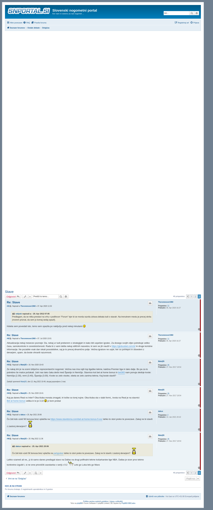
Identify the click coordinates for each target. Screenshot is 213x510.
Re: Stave (13, 302)
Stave (9, 292)
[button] (188, 296)
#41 (8, 306)
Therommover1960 (165, 302)
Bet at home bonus (16, 401)
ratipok (18, 314)
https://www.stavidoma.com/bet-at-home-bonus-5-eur (77, 419)
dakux (160, 411)
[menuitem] (26, 23)
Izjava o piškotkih (116, 501)
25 (168, 365)
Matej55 (161, 361)
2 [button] (195, 296)
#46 (8, 439)
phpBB (79, 503)
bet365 (121, 372)
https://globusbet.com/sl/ (123, 346)
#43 (8, 365)
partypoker (58, 453)
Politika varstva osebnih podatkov (95, 501)
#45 (8, 415)
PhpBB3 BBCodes (128, 503)
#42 (8, 338)
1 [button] (191, 296)
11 (168, 306)
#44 (8, 393)
